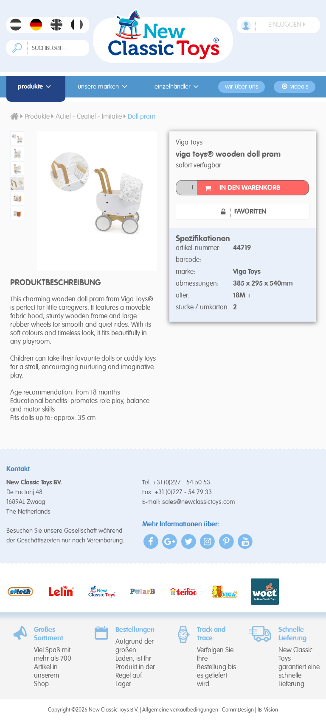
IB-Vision (268, 710)
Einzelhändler (178, 86)
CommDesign (238, 710)
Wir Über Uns (242, 86)
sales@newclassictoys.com (198, 502)
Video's (295, 86)
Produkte (36, 86)
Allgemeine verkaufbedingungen (180, 710)
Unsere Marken (104, 86)
